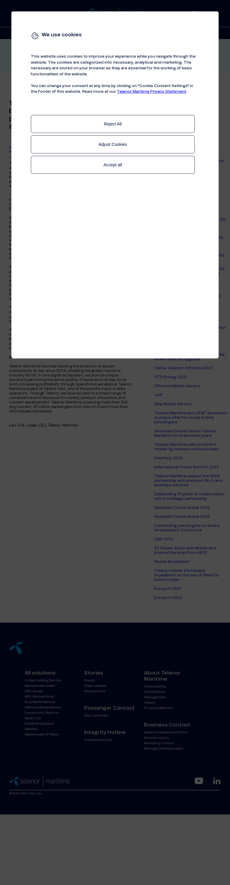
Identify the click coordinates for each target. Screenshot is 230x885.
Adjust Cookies (113, 144)
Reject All (113, 124)
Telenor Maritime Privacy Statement (151, 92)
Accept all (113, 164)
